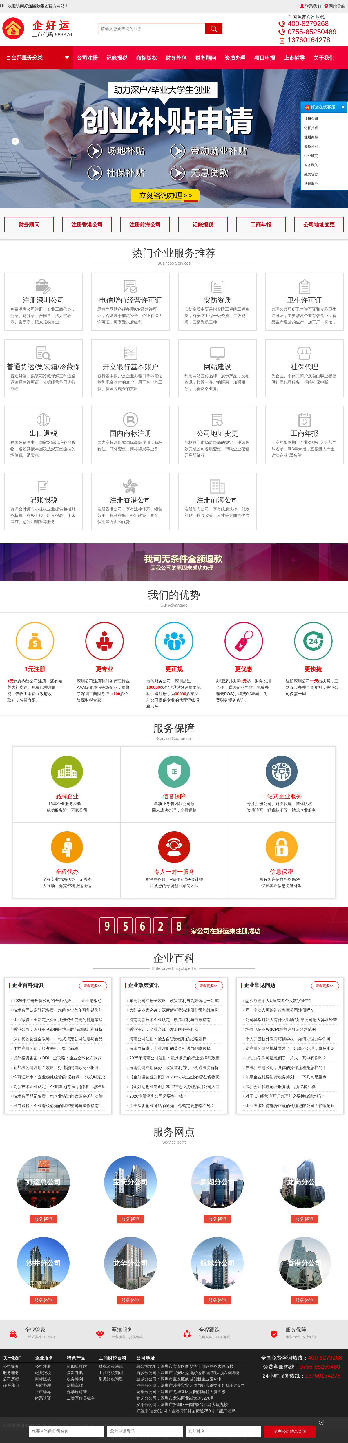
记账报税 (116, 58)
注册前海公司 (145, 225)
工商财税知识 (111, 1372)
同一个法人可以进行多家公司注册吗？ (279, 1010)
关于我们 (323, 58)
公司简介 (11, 1366)
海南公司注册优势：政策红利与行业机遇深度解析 (174, 1067)
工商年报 (261, 225)
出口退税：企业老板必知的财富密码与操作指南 (56, 1105)
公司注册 (87, 58)
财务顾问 (205, 58)
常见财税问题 (111, 1379)
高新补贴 (75, 1372)
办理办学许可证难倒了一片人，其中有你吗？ (286, 1058)
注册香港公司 (87, 225)
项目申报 (264, 58)
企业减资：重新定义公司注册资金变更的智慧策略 (58, 1019)
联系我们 (313, 6)
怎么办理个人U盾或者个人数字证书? (278, 1000)
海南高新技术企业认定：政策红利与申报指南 (170, 1019)
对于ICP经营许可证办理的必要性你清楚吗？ (285, 1096)
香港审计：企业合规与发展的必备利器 (163, 1029)
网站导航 (337, 6)
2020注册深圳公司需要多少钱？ (158, 1096)
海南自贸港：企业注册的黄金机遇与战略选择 (170, 1048)
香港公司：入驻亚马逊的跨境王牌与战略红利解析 (58, 1029)
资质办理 (235, 58)
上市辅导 (294, 58)
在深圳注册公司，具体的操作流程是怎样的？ (286, 1067)
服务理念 (11, 1372)
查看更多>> (93, 986)
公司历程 (11, 1379)
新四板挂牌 (77, 1366)
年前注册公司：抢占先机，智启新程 (45, 1048)
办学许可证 (77, 1391)
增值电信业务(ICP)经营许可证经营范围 (280, 1029)
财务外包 (176, 58)
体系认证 (43, 1398)
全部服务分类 (40, 58)
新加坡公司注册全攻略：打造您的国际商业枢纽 (56, 1067)
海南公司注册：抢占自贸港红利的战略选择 (167, 1039)
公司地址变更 (319, 225)
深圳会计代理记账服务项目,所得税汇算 (280, 1086)
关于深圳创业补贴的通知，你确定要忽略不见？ (172, 1105)
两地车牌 (75, 1385)
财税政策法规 (111, 1366)
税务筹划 (75, 1379)
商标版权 (146, 58)
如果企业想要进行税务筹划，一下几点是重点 (286, 1077)
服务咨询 (43, 1219)
